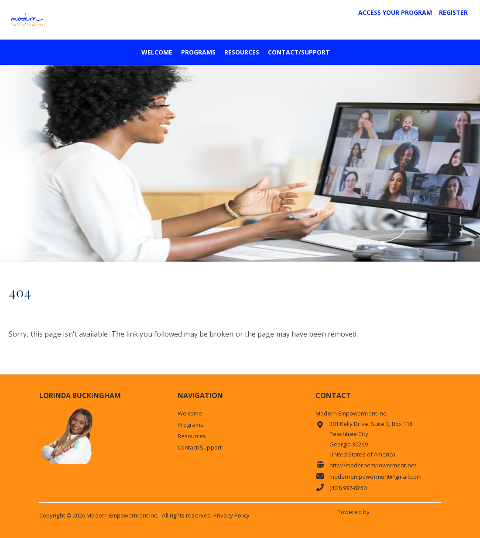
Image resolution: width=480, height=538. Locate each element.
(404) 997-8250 (340, 488)
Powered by (354, 512)
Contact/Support (299, 52)
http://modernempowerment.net (365, 465)
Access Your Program (395, 13)
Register (453, 13)
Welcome (156, 52)
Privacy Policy (231, 515)
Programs (198, 52)
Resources (241, 52)
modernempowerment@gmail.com (368, 476)
